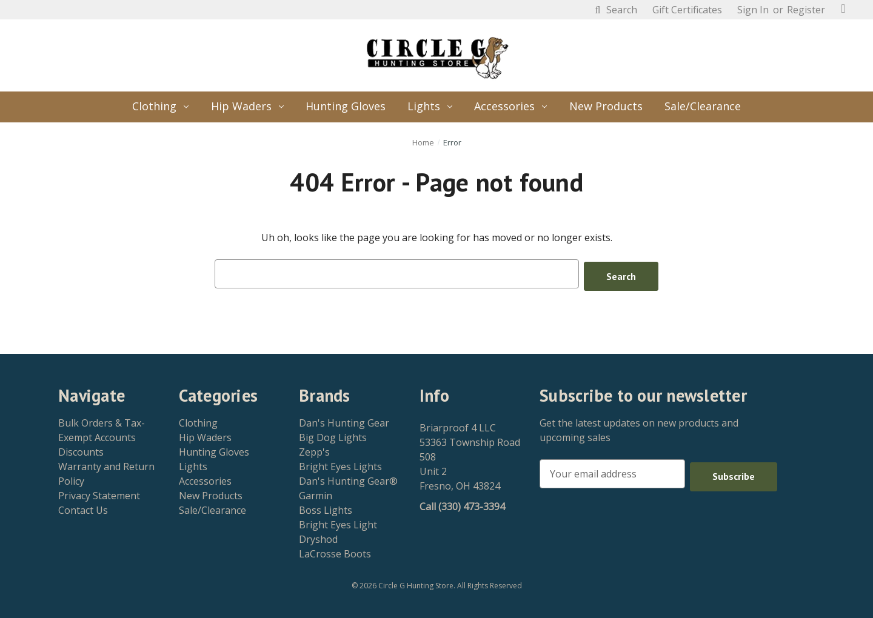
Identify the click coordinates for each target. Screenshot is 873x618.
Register (806, 9)
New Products (606, 106)
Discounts (81, 449)
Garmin (315, 493)
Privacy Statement (99, 493)
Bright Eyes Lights (340, 464)
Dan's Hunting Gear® (348, 478)
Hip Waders (247, 106)
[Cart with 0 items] (843, 8)
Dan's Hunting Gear (344, 420)
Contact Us (83, 507)
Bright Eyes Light (338, 522)
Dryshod (318, 536)
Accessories (510, 106)
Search (614, 9)
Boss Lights (325, 507)
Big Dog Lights (333, 435)
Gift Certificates (687, 9)
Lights (429, 106)
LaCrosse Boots (335, 551)
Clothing (160, 106)
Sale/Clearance (702, 106)
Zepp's (314, 449)
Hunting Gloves (346, 106)
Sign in (753, 9)
